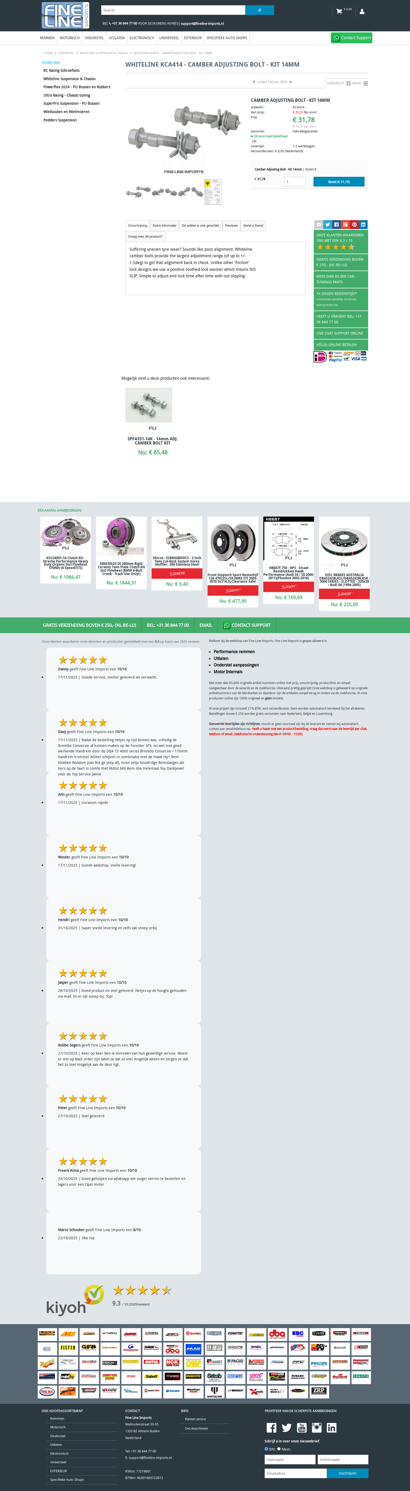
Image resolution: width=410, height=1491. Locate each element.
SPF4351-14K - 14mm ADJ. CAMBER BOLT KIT (153, 441)
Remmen (47, 37)
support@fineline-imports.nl (150, 1457)
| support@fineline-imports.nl (201, 23)
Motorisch (70, 37)
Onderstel (94, 37)
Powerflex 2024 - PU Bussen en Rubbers (76, 86)
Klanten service (195, 1419)
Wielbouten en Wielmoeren (66, 111)
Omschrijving (137, 225)
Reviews (231, 225)
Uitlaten (117, 37)
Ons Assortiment (196, 1428)
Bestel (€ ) (339, 182)
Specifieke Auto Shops (227, 37)
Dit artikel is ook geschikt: (201, 225)
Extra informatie (164, 225)
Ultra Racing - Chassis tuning (66, 95)
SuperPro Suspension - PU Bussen (71, 103)
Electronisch (142, 37)
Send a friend (253, 225)
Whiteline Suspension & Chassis (69, 78)
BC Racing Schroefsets (61, 70)
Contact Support (247, 625)
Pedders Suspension (60, 120)
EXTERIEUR (193, 37)
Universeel (169, 37)
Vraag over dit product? (145, 236)
